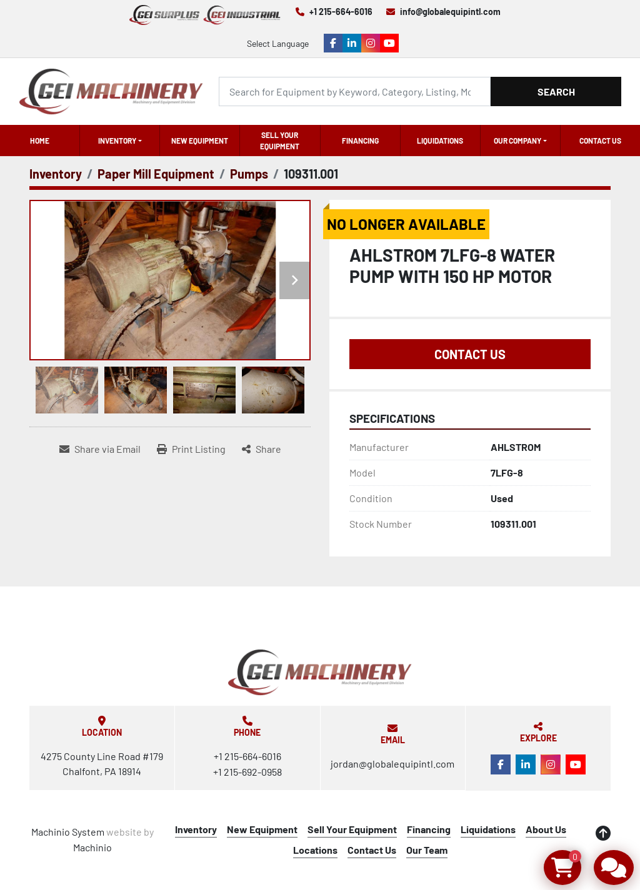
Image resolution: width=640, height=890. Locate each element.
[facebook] (333, 43)
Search (556, 91)
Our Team (427, 850)
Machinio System (67, 832)
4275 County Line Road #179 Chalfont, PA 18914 (102, 763)
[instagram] (370, 43)
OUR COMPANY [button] (517, 140)
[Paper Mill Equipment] (156, 173)
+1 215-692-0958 (247, 772)
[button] (119, 140)
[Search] (355, 91)
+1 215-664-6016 (340, 11)
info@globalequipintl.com (450, 11)
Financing (360, 140)
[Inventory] (55, 173)
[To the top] (603, 833)
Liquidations (440, 140)
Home (39, 140)
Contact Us (600, 140)
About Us (546, 829)
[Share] (261, 449)
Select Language (278, 43)
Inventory (117, 140)
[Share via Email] (100, 449)
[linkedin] (351, 43)
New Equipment (199, 140)
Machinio (92, 847)
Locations (315, 850)
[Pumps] (249, 173)
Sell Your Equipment (279, 141)
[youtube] (389, 43)
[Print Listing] (191, 449)
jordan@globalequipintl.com (392, 763)
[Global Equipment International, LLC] (320, 672)
